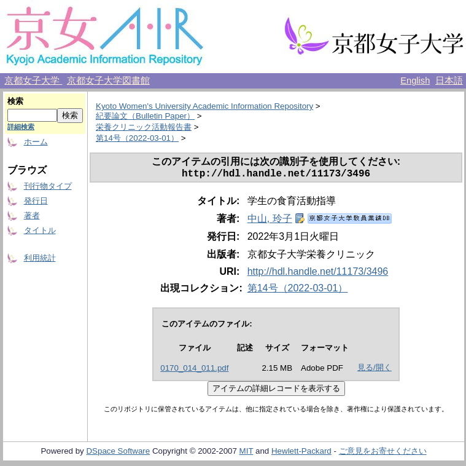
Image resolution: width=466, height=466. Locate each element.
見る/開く (374, 369)
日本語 (449, 80)
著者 (32, 215)
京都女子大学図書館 (108, 80)
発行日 (36, 200)
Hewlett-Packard (301, 453)
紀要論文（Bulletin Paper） (145, 115)
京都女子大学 (33, 80)
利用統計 (40, 258)
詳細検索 (20, 126)
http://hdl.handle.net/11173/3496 (318, 274)
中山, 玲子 (269, 221)
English (415, 80)
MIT (246, 453)
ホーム (36, 141)
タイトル (40, 230)
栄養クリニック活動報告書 (144, 127)
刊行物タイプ (48, 186)
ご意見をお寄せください (383, 453)
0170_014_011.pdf (194, 370)
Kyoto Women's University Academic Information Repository (204, 106)
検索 (15, 101)
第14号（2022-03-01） (137, 138)
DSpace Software (118, 453)
